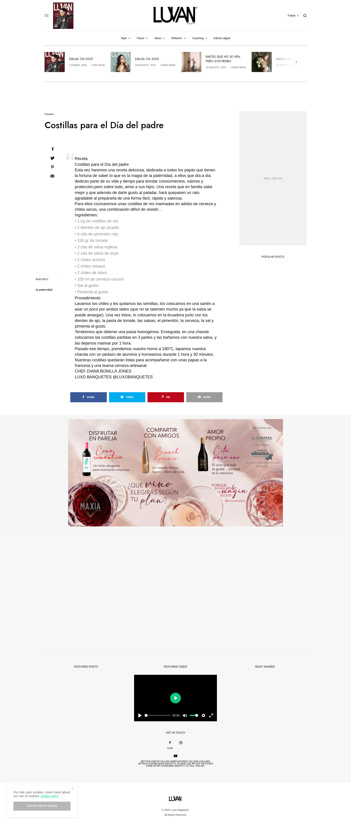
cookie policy (49, 796)
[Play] (139, 715)
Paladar (49, 114)
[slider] (158, 715)
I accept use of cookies (42, 806)
